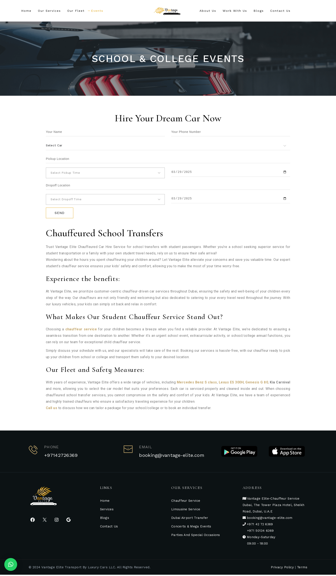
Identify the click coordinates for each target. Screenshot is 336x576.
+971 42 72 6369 (259, 525)
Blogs (104, 519)
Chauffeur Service (185, 502)
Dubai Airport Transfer (189, 519)
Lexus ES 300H (231, 384)
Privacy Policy (282, 568)
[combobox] (168, 145)
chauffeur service (81, 330)
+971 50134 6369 (260, 532)
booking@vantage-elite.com (171, 456)
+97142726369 (61, 456)
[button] (10, 564)
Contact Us (109, 528)
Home (105, 502)
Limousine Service (185, 510)
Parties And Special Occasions (195, 536)
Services (107, 510)
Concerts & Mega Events (191, 528)
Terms (302, 568)
